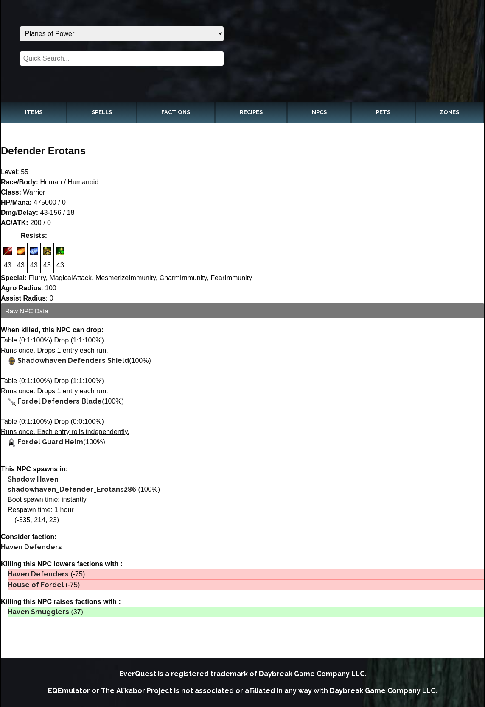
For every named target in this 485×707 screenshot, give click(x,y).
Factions (175, 112)
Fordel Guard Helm (50, 442)
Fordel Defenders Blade (59, 401)
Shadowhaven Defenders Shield (73, 360)
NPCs (319, 112)
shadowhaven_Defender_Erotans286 (72, 489)
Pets (383, 112)
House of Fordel (36, 585)
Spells (102, 112)
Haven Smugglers (38, 612)
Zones (449, 112)
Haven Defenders (31, 547)
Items (33, 112)
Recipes (251, 112)
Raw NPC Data (26, 311)
